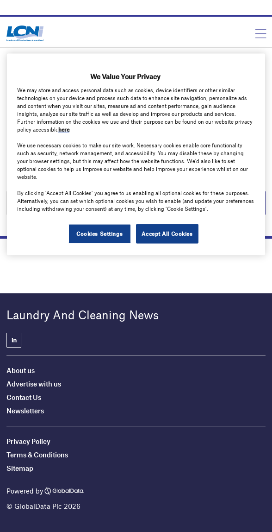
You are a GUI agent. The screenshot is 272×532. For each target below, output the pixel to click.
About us (20, 370)
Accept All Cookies (167, 233)
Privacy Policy (28, 441)
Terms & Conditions (37, 454)
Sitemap (19, 468)
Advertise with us (33, 384)
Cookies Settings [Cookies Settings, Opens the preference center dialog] (99, 233)
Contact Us (23, 397)
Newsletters (25, 410)
